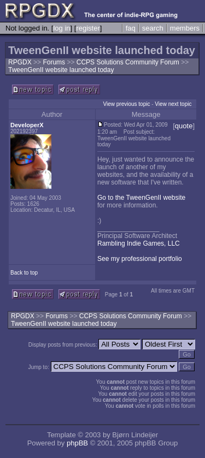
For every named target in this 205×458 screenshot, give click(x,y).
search (152, 28)
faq (131, 28)
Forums (54, 62)
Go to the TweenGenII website (141, 197)
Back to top (24, 273)
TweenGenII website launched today (61, 70)
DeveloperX (27, 125)
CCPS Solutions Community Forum (129, 62)
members (185, 28)
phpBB (77, 443)
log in (61, 28)
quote (184, 126)
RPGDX (20, 62)
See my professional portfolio (139, 259)
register (87, 28)
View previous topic (126, 104)
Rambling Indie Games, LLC (138, 243)
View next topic (173, 104)
